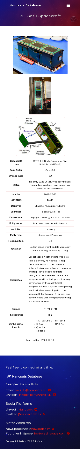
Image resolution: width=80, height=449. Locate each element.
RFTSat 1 (60, 321)
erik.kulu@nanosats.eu (30, 390)
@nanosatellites (29, 414)
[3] (51, 309)
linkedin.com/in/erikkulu (35, 394)
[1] (44, 309)
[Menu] (68, 5)
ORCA (39, 324)
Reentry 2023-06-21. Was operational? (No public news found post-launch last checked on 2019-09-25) (50, 185)
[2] (48, 309)
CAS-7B (59, 324)
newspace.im (40, 428)
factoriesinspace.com (49, 433)
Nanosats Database (25, 5)
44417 (50, 200)
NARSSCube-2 (44, 321)
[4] (55, 309)
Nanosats (26, 409)
